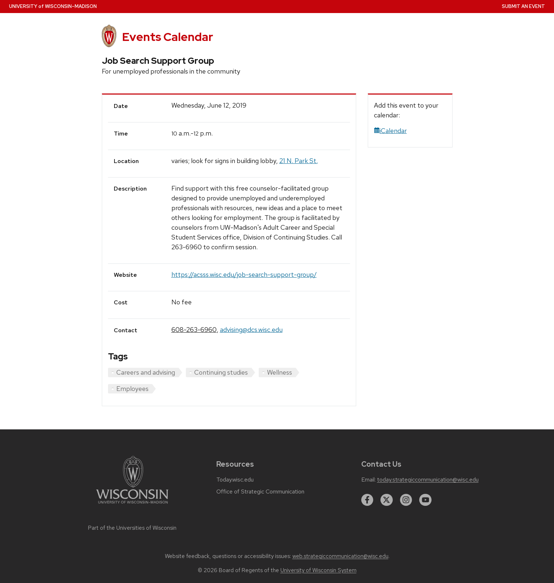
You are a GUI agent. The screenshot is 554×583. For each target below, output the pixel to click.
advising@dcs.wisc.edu (251, 329)
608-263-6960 (194, 329)
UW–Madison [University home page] (53, 6)
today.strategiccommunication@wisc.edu (428, 479)
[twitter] (386, 500)
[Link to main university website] (132, 505)
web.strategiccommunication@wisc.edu (340, 556)
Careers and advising (145, 372)
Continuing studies (221, 372)
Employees (132, 388)
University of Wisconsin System (318, 570)
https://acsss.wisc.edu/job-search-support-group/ (244, 274)
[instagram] (406, 500)
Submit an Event (523, 6)
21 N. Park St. (298, 161)
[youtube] (425, 500)
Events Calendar (167, 37)
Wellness (279, 372)
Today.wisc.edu (235, 479)
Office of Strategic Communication (260, 491)
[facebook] (367, 500)
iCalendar (390, 130)
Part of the (132, 528)
